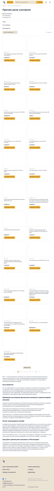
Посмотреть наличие (9, 60)
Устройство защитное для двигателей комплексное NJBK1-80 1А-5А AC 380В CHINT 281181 (38, 231)
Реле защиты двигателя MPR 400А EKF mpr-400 (39, 260)
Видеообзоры (31, 472)
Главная (4, 5)
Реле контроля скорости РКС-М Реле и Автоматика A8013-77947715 (12, 84)
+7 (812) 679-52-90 (7, 481)
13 (35, 371)
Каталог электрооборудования (14, 5)
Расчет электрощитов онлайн (10, 466)
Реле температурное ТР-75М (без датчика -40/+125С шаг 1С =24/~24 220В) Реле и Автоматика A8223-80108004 (14, 324)
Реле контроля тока (6, 17)
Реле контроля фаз (6, 15)
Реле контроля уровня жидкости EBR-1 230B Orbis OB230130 (13, 54)
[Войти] (45, 2)
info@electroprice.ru (8, 483)
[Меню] (49, 2)
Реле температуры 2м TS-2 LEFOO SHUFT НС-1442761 (37, 142)
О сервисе (30, 469)
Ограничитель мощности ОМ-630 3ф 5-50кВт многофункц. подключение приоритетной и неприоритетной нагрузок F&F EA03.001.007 (38, 201)
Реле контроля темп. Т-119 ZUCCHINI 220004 (38, 322)
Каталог (10, 2)
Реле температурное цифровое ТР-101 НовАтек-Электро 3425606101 (14, 291)
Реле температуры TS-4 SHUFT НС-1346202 (38, 170)
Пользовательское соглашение (35, 478)
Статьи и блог (6, 469)
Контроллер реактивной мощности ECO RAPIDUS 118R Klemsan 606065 (14, 113)
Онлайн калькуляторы (34, 466)
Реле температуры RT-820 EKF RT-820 (11, 229)
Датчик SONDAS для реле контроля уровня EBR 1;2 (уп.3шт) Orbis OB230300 (39, 113)
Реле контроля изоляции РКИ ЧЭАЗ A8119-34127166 (38, 54)
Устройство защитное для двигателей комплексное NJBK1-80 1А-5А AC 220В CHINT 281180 (13, 262)
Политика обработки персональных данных (38, 480)
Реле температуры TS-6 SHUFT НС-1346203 (38, 83)
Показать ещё (27, 367)
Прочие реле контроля (7, 13)
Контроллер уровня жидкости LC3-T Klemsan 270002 (13, 171)
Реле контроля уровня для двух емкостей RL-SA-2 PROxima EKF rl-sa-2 (14, 200)
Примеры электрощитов (9, 472)
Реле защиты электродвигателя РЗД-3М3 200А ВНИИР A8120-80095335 (13, 354)
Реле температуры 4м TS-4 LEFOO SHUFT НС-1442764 (12, 142)
